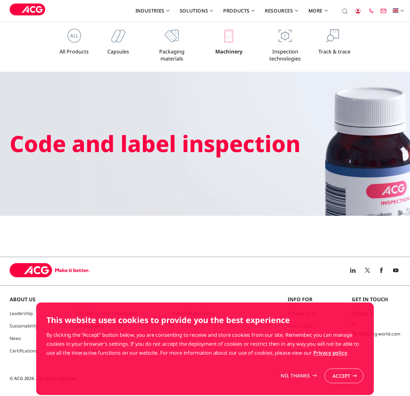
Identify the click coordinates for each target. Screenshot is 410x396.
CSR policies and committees (106, 313)
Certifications (23, 351)
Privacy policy (330, 371)
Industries (151, 10)
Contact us (363, 313)
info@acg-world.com (379, 334)
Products (238, 10)
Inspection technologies (285, 45)
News (15, 338)
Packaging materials (171, 45)
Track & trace (334, 41)
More (317, 10)
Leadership (21, 313)
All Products (74, 41)
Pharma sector (303, 313)
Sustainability (24, 326)
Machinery (228, 41)
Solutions (196, 10)
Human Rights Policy (193, 313)
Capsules (118, 41)
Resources (281, 10)
